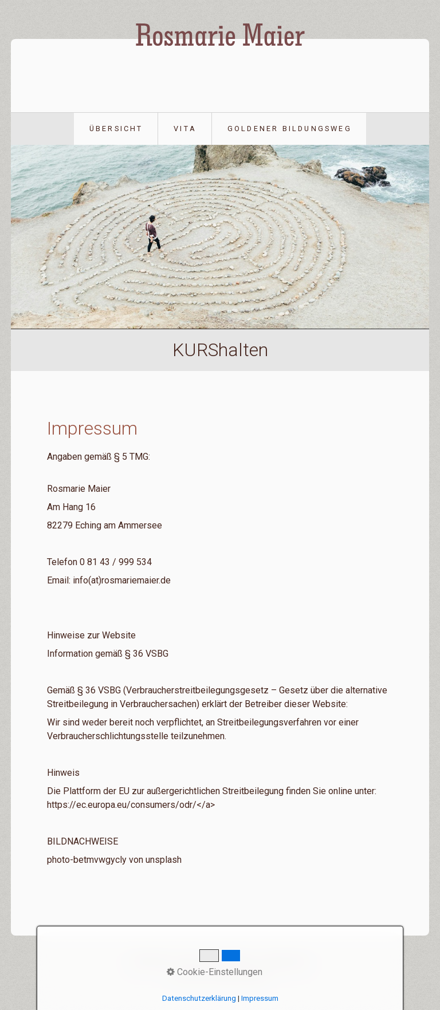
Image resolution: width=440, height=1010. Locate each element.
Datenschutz (228, 960)
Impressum (284, 960)
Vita (185, 128)
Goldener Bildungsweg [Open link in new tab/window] (289, 128)
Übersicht (116, 128)
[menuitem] (116, 129)
